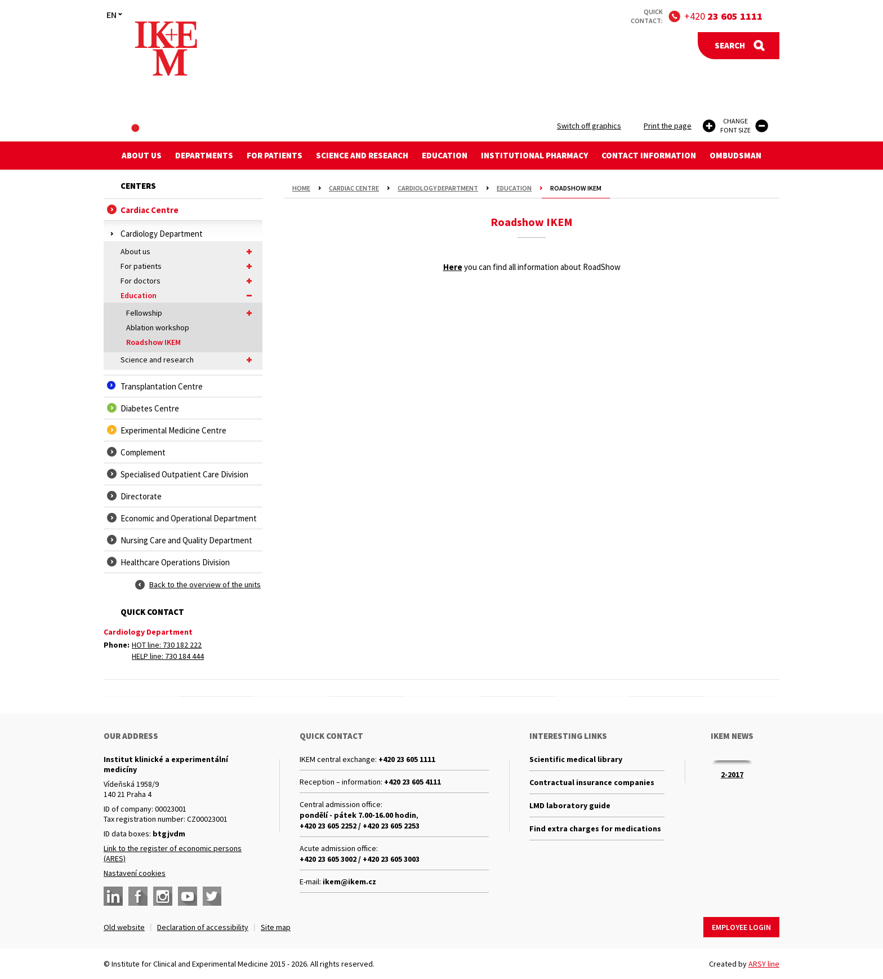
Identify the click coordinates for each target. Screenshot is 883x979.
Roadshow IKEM (153, 342)
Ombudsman (735, 155)
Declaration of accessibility (202, 927)
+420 (723, 16)
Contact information (648, 155)
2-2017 (732, 774)
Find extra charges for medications (595, 828)
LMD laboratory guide (569, 805)
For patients (274, 155)
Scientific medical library (575, 759)
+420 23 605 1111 (406, 759)
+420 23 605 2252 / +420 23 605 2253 (360, 826)
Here (452, 267)
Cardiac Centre (354, 188)
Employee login (741, 927)
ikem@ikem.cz (349, 881)
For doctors (189, 280)
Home (301, 188)
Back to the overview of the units (205, 584)
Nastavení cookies (135, 873)
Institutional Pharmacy (534, 155)
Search (730, 45)
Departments (204, 155)
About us (142, 155)
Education (444, 155)
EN (111, 14)
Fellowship (191, 312)
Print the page (668, 126)
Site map (276, 927)
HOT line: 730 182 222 (167, 645)
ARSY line (763, 964)
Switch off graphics (589, 126)
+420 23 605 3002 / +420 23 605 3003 (360, 859)
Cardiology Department (438, 188)
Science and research (362, 155)
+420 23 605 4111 (412, 782)
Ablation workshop (157, 327)
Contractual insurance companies (591, 782)
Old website (124, 927)
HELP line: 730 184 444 (168, 656)
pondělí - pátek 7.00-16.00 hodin (358, 815)
